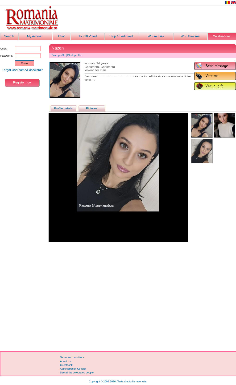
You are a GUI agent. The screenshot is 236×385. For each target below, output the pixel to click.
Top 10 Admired (122, 36)
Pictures (91, 108)
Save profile (58, 55)
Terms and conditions (72, 357)
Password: (6, 55)
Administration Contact (73, 368)
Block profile (74, 55)
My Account (35, 36)
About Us (65, 361)
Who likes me (190, 36)
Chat (61, 36)
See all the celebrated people (77, 372)
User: (3, 48)
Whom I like (156, 36)
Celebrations (222, 36)
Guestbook (66, 365)
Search (9, 36)
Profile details (63, 108)
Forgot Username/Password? (22, 70)
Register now (22, 82)
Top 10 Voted (88, 36)
